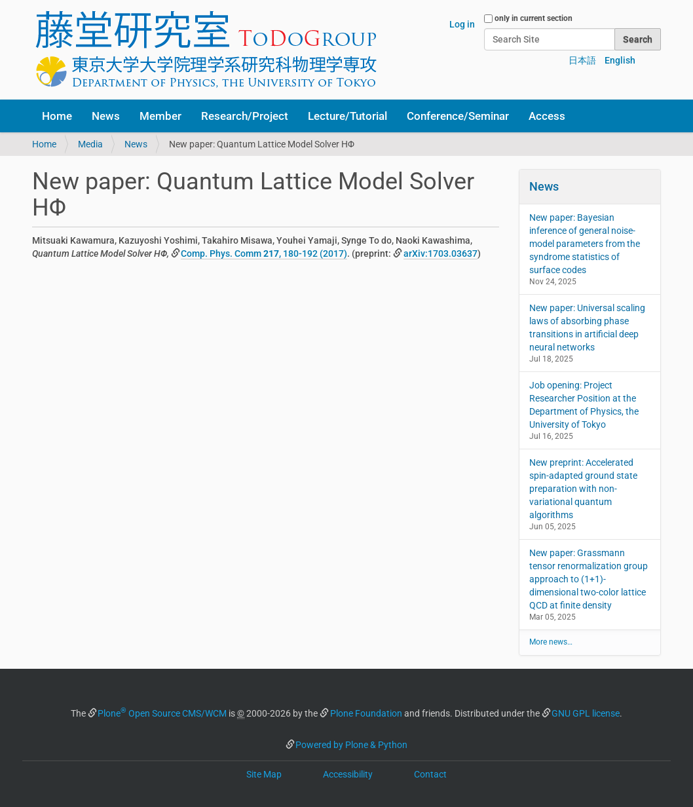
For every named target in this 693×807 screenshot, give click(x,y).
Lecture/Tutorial (347, 115)
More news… (550, 642)
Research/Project (244, 115)
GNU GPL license (586, 713)
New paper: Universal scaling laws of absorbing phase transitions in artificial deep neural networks (587, 327)
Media (90, 144)
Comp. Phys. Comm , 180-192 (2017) (264, 253)
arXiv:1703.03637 (440, 253)
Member (160, 115)
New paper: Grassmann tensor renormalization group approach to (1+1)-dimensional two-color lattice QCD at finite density (588, 579)
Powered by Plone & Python (351, 745)
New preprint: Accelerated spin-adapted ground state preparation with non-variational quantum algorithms (583, 488)
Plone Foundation (366, 713)
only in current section (533, 18)
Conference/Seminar (458, 115)
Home (57, 115)
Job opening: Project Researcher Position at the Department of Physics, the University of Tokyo (584, 405)
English (620, 60)
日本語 (582, 60)
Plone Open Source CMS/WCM (162, 713)
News (106, 115)
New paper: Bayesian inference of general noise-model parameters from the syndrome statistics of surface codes (584, 243)
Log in (462, 24)
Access (547, 115)
